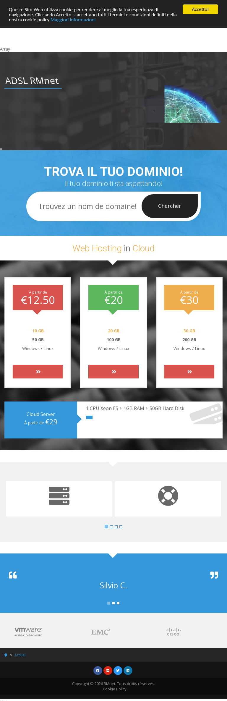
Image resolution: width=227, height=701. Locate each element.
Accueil (20, 655)
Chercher (169, 205)
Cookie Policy (115, 689)
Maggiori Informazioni (73, 19)
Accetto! (200, 9)
